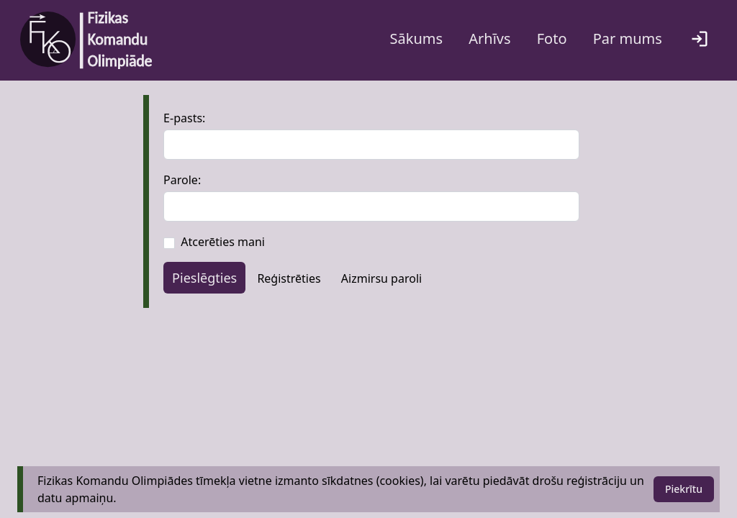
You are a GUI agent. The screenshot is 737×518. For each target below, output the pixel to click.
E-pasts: (184, 118)
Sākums (416, 38)
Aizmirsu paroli (381, 278)
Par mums (627, 38)
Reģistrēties (288, 278)
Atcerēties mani (223, 242)
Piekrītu (683, 489)
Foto (552, 38)
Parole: (182, 180)
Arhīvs (489, 38)
